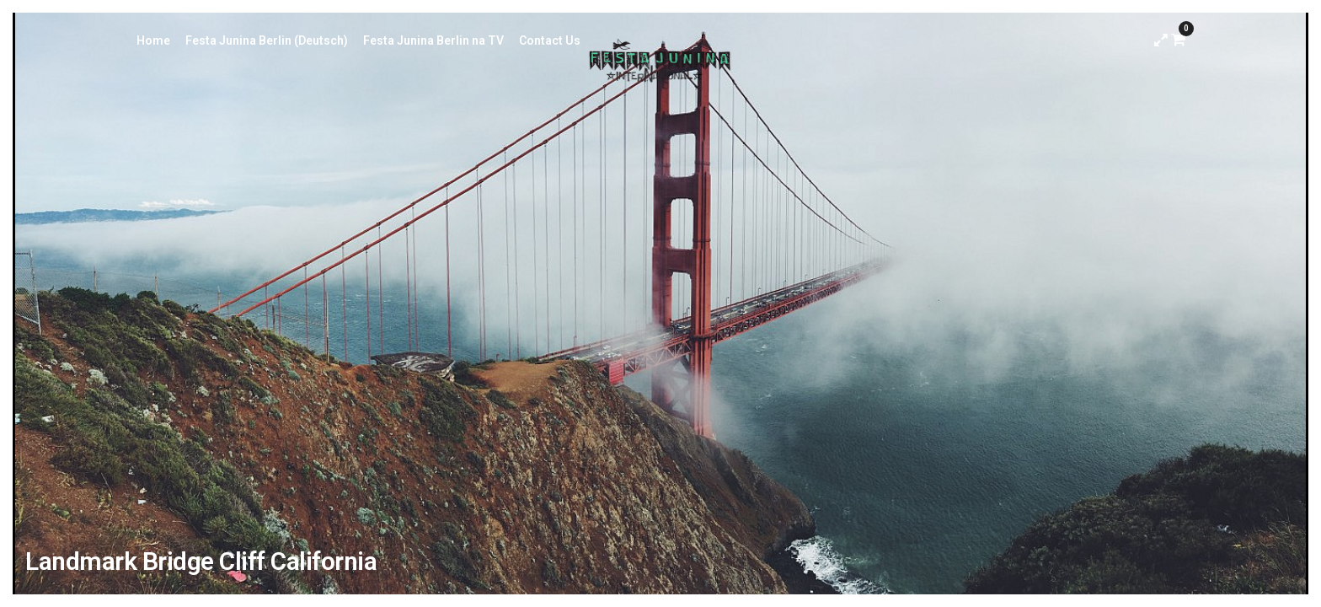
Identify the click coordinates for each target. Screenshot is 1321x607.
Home (153, 40)
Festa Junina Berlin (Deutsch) (266, 40)
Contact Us (549, 40)
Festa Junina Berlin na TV (433, 40)
